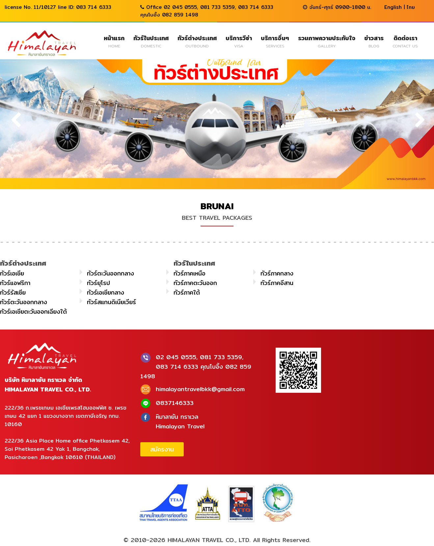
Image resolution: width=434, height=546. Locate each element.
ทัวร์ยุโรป (98, 283)
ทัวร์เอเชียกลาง (105, 292)
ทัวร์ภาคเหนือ (189, 273)
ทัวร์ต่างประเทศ (197, 41)
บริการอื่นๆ (275, 41)
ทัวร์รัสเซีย (13, 292)
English (393, 7)
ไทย (411, 7)
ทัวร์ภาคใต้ (187, 292)
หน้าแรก (114, 41)
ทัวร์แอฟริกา (15, 283)
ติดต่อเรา (405, 41)
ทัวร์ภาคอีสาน (276, 283)
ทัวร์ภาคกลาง (276, 273)
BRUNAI (217, 206)
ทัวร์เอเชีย (12, 273)
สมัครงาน (162, 449)
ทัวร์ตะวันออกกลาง (110, 273)
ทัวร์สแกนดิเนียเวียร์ (111, 302)
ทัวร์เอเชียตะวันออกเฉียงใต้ (33, 311)
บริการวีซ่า (239, 41)
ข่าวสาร (374, 41)
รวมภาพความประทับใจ (326, 41)
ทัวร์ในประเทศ (151, 41)
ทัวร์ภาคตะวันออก (195, 283)
